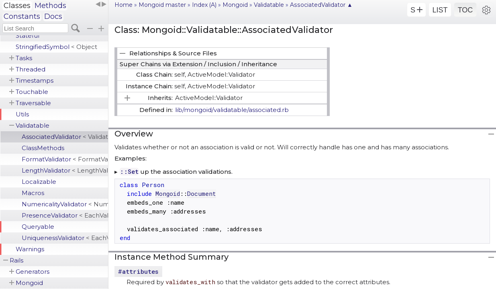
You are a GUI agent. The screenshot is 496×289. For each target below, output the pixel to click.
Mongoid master (162, 4)
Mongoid (29, 283)
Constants (22, 16)
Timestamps (34, 80)
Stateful (27, 35)
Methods (50, 5)
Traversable (33, 103)
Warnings (30, 249)
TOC (465, 10)
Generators (32, 271)
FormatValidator (65, 159)
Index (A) (204, 4)
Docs (53, 16)
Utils (22, 114)
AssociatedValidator (65, 136)
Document (201, 193)
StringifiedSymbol (56, 47)
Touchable (32, 92)
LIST (439, 10)
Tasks (24, 58)
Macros (33, 193)
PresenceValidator (65, 215)
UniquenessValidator (65, 238)
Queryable (38, 226)
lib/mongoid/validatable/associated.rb (232, 110)
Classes (17, 5)
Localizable (39, 181)
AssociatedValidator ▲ (321, 4)
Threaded (30, 69)
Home (123, 4)
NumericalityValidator (65, 204)
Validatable (32, 125)
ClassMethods (43, 148)
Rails (16, 260)
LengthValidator (65, 170)
